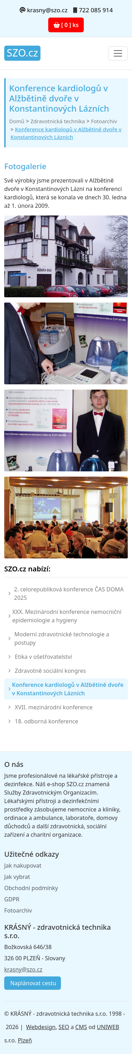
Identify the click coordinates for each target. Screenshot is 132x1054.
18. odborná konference (46, 721)
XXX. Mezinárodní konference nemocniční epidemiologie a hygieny (66, 616)
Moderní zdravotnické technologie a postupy (61, 638)
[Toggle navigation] (118, 53)
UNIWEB (108, 1027)
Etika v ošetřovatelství (43, 657)
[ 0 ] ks (66, 25)
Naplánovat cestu (32, 983)
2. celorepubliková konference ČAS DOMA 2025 (69, 593)
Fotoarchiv (104, 121)
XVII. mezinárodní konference (54, 707)
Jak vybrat (17, 877)
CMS (81, 1027)
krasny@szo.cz (43, 10)
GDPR (11, 899)
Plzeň (25, 1040)
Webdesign (41, 1027)
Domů (16, 121)
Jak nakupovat (22, 865)
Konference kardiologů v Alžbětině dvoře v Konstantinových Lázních (68, 689)
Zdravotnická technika (57, 121)
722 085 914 (96, 10)
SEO (63, 1027)
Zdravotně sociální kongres (50, 671)
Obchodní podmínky (31, 888)
